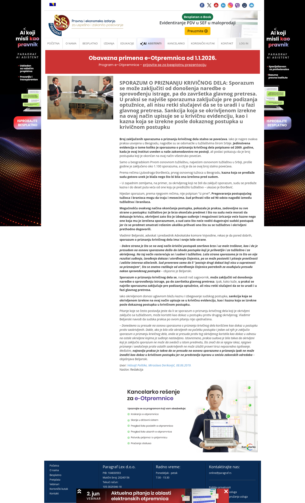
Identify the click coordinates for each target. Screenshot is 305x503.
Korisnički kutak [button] (203, 43)
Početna (53, 43)
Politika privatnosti (220, 487)
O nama (71, 43)
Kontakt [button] (227, 43)
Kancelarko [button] (176, 43)
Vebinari (54, 484)
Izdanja (109, 43)
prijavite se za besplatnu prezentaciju (174, 64)
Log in (243, 43)
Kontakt (54, 493)
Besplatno (90, 43)
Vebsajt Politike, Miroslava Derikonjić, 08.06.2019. (159, 365)
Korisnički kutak (59, 489)
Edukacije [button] (127, 43)
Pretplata (55, 479)
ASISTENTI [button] (150, 43)
